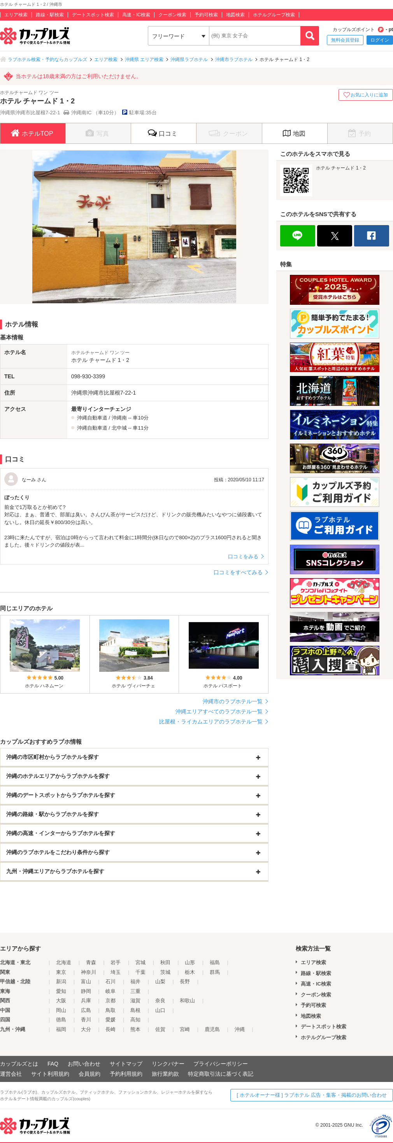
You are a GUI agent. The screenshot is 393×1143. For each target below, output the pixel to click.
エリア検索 (16, 14)
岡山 (61, 1010)
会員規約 (89, 1074)
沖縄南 (119, 418)
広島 (86, 1010)
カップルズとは (19, 1064)
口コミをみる (243, 556)
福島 (215, 962)
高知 (135, 1019)
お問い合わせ (84, 1064)
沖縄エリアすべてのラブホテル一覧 (219, 711)
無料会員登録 (345, 40)
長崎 (110, 1029)
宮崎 (185, 1029)
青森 (91, 962)
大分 (86, 1029)
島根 (135, 1010)
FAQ (52, 1064)
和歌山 (187, 1000)
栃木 (190, 972)
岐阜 (110, 991)
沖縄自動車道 (92, 418)
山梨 (160, 981)
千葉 (140, 972)
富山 (86, 981)
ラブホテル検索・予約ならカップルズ (47, 59)
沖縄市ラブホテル (234, 59)
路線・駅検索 (50, 14)
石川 (110, 981)
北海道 (63, 962)
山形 (190, 962)
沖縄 (240, 1029)
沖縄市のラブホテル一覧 (233, 701)
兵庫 (86, 1000)
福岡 (61, 1029)
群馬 (215, 972)
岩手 (116, 962)
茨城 (165, 972)
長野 (185, 981)
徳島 (61, 1019)
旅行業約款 (165, 1074)
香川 (86, 1019)
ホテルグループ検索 (274, 14)
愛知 (61, 991)
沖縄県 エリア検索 (144, 59)
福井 (135, 981)
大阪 (61, 1000)
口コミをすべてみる (238, 572)
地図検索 (235, 14)
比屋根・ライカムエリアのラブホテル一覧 (211, 721)
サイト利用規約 (50, 1074)
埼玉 (116, 972)
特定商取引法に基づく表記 (220, 1074)
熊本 (135, 1029)
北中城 (119, 428)
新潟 (61, 981)
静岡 (86, 991)
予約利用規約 (126, 1074)
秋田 (165, 962)
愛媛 (110, 1019)
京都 (110, 1000)
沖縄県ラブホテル (189, 59)
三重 (135, 991)
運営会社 (11, 1074)
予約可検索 (206, 14)
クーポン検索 (172, 14)
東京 (61, 972)
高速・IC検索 (136, 14)
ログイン (379, 40)
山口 (160, 1010)
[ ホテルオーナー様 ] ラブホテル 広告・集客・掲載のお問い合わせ (312, 1095)
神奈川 (88, 972)
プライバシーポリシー (220, 1064)
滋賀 (135, 1000)
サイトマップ (126, 1064)
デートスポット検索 (93, 14)
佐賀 (160, 1029)
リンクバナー (168, 1064)
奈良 (160, 1000)
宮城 (140, 962)
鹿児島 (212, 1029)
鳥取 (110, 1010)
